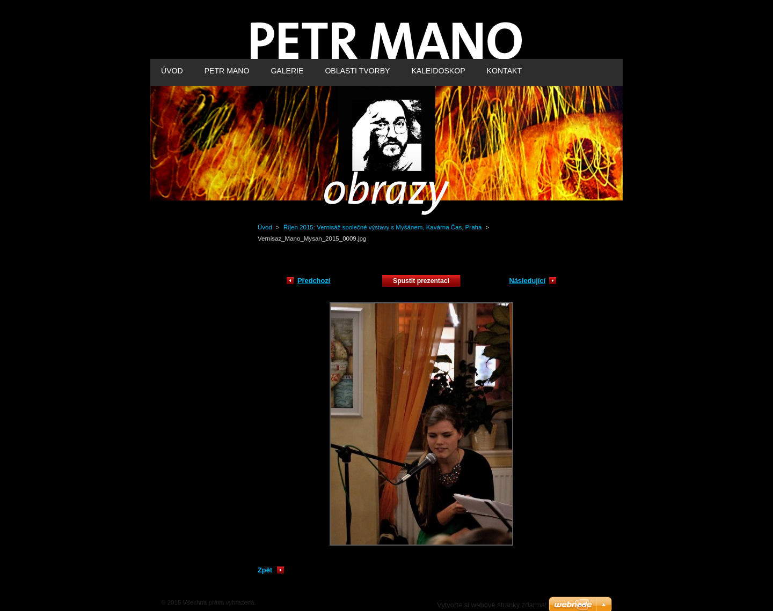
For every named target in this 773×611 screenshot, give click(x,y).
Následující (527, 281)
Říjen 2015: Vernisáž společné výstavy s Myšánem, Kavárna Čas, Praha (383, 227)
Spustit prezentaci (421, 281)
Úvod (265, 227)
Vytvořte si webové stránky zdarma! (492, 605)
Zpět (265, 570)
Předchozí (313, 281)
